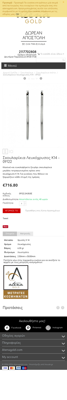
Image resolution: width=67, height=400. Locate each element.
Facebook (12, 327)
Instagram (54, 327)
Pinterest (33, 327)
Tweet (5, 218)
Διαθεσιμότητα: (10, 199)
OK (17, 14)
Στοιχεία (10, 234)
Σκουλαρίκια (26, 73)
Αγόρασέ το (11, 211)
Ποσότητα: (8, 203)
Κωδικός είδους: (7, 195)
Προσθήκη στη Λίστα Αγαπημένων (42, 211)
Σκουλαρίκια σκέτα (46, 73)
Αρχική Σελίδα (10, 73)
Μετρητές (25, 234)
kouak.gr (49, 364)
